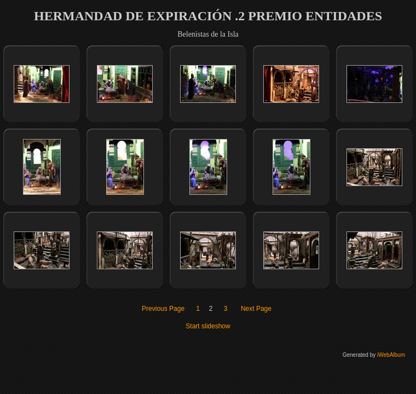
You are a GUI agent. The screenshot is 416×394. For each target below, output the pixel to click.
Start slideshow (208, 326)
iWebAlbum (391, 355)
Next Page (256, 308)
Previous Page (163, 308)
